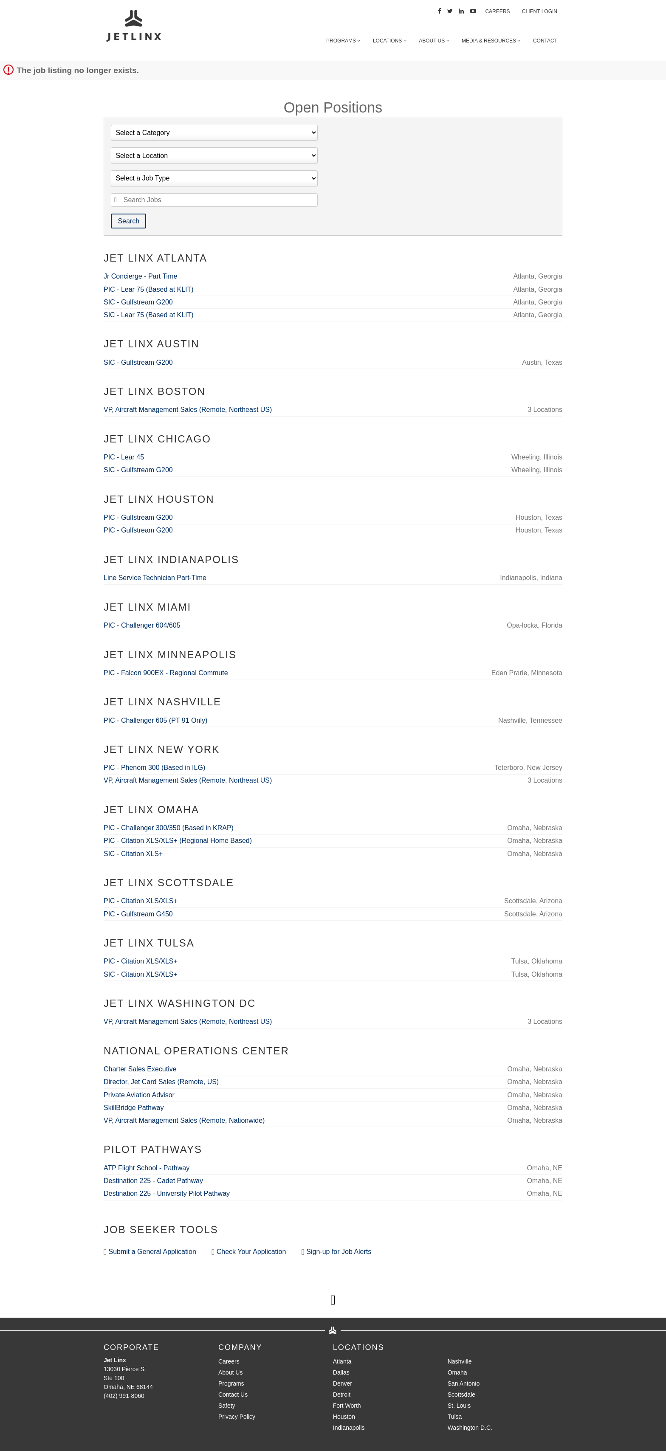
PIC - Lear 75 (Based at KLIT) (149, 289)
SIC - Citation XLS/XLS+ (141, 974)
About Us (434, 41)
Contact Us (233, 1394)
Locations (390, 41)
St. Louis (459, 1405)
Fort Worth (347, 1405)
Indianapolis (349, 1427)
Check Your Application (249, 1252)
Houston (344, 1416)
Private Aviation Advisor (139, 1095)
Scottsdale (461, 1394)
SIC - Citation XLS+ (133, 853)
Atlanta (342, 1361)
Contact (545, 41)
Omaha (457, 1372)
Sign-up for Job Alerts (336, 1252)
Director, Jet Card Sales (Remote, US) (161, 1081)
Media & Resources (491, 41)
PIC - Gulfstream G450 (138, 914)
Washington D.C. (470, 1427)
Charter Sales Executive (140, 1069)
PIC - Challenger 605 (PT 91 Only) (155, 720)
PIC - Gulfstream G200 (138, 517)
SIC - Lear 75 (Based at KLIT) (149, 314)
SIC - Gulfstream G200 (138, 302)
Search (128, 221)
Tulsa (455, 1416)
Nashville (460, 1361)
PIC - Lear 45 (124, 457)
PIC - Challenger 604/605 (142, 625)
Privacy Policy (236, 1416)
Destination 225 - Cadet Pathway (153, 1180)
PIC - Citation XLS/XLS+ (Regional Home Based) (178, 840)
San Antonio (464, 1383)
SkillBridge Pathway (134, 1107)
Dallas (341, 1372)
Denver (342, 1383)
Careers (497, 11)
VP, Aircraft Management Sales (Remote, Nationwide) (184, 1120)
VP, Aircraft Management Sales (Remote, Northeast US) (188, 409)
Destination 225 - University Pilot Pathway (167, 1193)
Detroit (341, 1394)
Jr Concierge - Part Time (140, 276)
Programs (343, 41)
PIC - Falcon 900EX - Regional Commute (166, 672)
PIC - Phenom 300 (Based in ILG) (154, 767)
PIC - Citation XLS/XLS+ (141, 900)
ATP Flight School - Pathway (146, 1168)
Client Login (539, 11)
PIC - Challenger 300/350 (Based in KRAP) (169, 827)
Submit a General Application (150, 1252)
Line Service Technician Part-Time (155, 577)
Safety (226, 1405)
